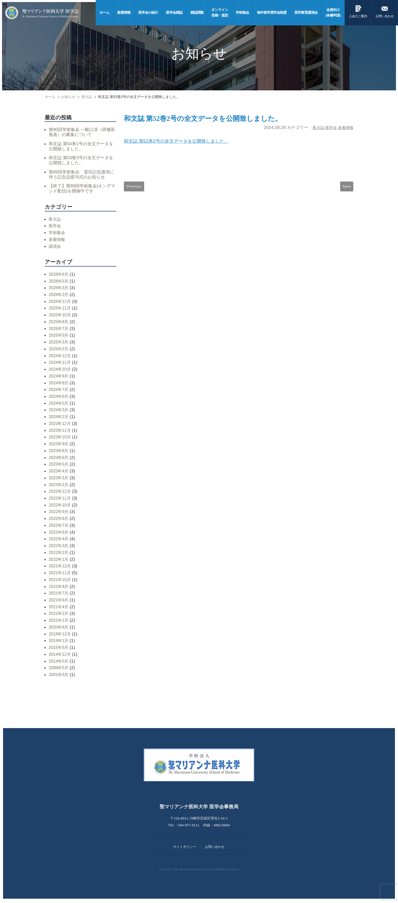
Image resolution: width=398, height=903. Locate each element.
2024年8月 (59, 384)
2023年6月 (59, 458)
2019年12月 (60, 635)
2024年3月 (59, 411)
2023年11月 (60, 431)
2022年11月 (60, 499)
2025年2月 (59, 350)
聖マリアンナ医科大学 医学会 (45, 13)
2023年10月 (60, 438)
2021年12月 (60, 567)
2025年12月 (60, 302)
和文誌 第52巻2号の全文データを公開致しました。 (214, 119)
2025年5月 (59, 336)
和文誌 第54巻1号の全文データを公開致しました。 (80, 146)
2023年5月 (59, 465)
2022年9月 (59, 513)
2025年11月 (60, 309)
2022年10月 (60, 506)
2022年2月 (59, 553)
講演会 (55, 247)
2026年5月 (59, 282)
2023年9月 (59, 445)
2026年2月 (59, 296)
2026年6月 (59, 275)
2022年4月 (59, 540)
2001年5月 (59, 676)
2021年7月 (59, 594)
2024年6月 (59, 397)
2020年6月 (59, 628)
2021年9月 (59, 587)
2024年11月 (60, 363)
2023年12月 (60, 424)
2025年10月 (60, 316)
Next (346, 189)
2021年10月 (60, 580)
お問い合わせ (384, 10)
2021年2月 (59, 614)
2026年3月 (59, 289)
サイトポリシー (184, 848)
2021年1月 (59, 621)
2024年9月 (59, 377)
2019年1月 (59, 642)
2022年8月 (59, 519)
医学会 (328, 128)
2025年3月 (59, 343)
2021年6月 (59, 601)
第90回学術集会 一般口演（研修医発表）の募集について (81, 132)
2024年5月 (59, 404)
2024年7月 (59, 390)
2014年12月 (60, 655)
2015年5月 (59, 648)
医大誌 (314, 128)
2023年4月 (59, 472)
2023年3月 (59, 479)
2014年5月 (59, 662)
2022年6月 (59, 533)
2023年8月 (59, 451)
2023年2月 (59, 485)
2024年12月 (60, 356)
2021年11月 (60, 574)
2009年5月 (59, 669)
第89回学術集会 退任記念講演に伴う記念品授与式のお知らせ (81, 175)
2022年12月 (60, 492)
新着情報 (344, 128)
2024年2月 (59, 418)
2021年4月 (59, 608)
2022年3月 (59, 547)
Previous (134, 189)
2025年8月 (59, 322)
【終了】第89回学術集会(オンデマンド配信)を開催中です (82, 189)
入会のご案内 (358, 10)
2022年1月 (59, 560)
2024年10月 (60, 370)
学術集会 (57, 234)
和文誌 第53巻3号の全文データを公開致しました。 (80, 161)
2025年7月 (59, 329)
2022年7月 (59, 526)
